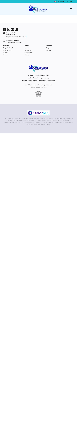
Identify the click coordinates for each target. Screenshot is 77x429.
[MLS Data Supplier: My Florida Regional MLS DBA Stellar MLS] (38, 113)
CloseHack (43, 87)
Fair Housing (51, 80)
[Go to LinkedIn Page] (16, 29)
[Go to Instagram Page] (8, 29)
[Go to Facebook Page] (4, 29)
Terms (30, 80)
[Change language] (54, 1)
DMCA (35, 80)
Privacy (24, 80)
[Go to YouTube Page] (12, 29)
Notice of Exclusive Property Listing (38, 75)
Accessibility (42, 80)
